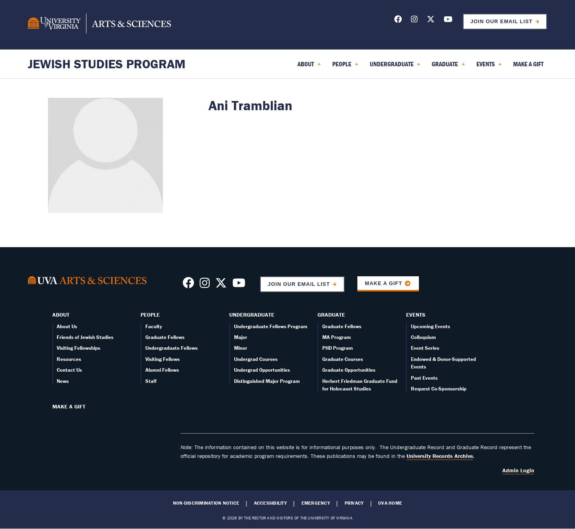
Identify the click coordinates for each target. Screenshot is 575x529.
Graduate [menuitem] (448, 66)
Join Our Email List (501, 21)
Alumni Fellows (162, 370)
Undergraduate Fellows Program (270, 326)
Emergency (315, 503)
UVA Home (390, 503)
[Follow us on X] (430, 20)
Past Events (424, 377)
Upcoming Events (430, 326)
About (60, 314)
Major (240, 337)
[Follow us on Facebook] (398, 20)
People (150, 314)
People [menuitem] (345, 66)
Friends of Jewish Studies (85, 337)
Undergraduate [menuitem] (395, 66)
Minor (240, 348)
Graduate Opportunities (348, 370)
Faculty (153, 326)
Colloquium (423, 337)
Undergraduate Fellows (171, 348)
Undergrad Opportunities (262, 370)
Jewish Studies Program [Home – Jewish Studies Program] (107, 63)
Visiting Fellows (162, 359)
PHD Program (337, 348)
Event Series (425, 348)
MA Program (336, 337)
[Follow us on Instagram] (414, 20)
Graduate (331, 314)
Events (415, 314)
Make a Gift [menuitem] (528, 64)
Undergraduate (251, 314)
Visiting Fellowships (78, 348)
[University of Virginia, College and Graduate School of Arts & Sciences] (99, 25)
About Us (67, 326)
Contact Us (69, 370)
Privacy (354, 503)
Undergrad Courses (256, 359)
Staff (151, 381)
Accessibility (270, 503)
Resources (69, 359)
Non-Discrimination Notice (206, 503)
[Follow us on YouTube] (448, 20)
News (63, 381)
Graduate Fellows (164, 337)
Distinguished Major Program (267, 381)
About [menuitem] (309, 66)
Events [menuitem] (489, 66)
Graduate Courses (342, 359)
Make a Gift (383, 283)
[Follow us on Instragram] (205, 285)
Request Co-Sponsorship (438, 388)
